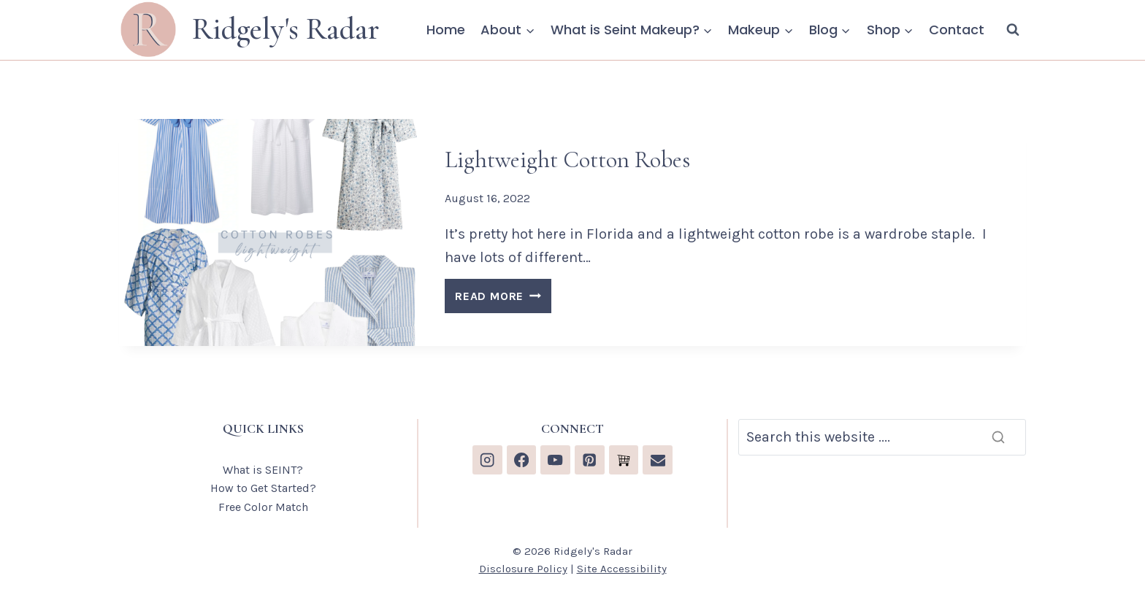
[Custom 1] (624, 460)
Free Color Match (263, 507)
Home (445, 29)
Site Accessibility (622, 568)
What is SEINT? (263, 470)
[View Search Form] (1013, 30)
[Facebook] (522, 460)
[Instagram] (487, 460)
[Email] (658, 460)
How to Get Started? (263, 488)
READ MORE (503, 298)
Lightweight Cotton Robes (567, 159)
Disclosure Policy (523, 568)
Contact (956, 29)
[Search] (882, 437)
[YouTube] (555, 460)
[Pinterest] (590, 460)
